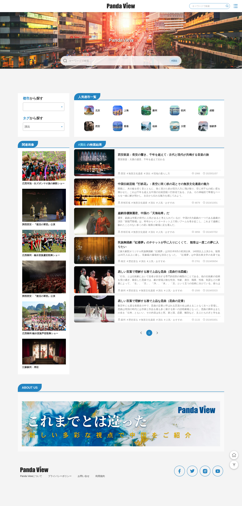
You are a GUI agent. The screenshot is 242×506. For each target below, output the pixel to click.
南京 (123, 261)
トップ (22, 15)
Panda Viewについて (31, 476)
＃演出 (146, 173)
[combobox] (43, 107)
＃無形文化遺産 (134, 173)
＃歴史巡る (132, 261)
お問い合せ (83, 476)
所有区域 (125, 202)
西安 (123, 173)
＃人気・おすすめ (165, 202)
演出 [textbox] (27, 126)
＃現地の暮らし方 (160, 173)
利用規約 (100, 476)
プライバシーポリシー (60, 476)
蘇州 (123, 290)
